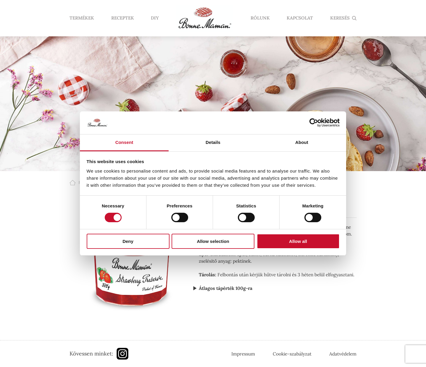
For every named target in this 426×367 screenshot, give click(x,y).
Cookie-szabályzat (292, 354)
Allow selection (213, 241)
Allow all (298, 241)
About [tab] (301, 142)
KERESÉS (340, 18)
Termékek (82, 18)
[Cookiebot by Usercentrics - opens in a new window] (314, 122)
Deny (127, 241)
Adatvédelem (342, 354)
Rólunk (260, 18)
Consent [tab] (124, 142)
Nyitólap (204, 18)
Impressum (243, 354)
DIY (155, 18)
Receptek (122, 18)
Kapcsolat (300, 18)
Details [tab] (213, 142)
